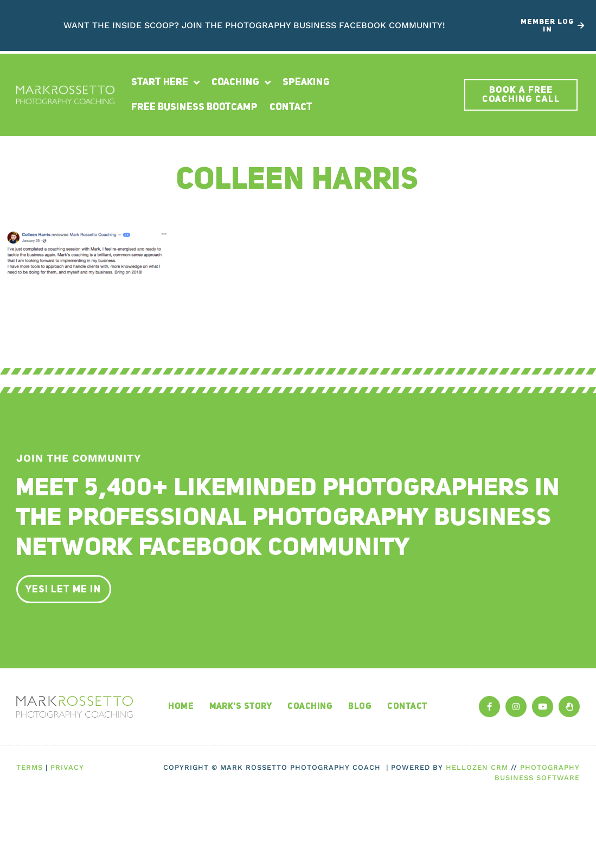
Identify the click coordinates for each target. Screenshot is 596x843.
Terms (29, 767)
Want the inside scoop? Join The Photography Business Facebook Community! (254, 25)
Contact (291, 107)
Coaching (241, 82)
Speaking (306, 82)
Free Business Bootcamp (194, 107)
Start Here (165, 82)
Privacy (67, 767)
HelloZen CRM (477, 767)
